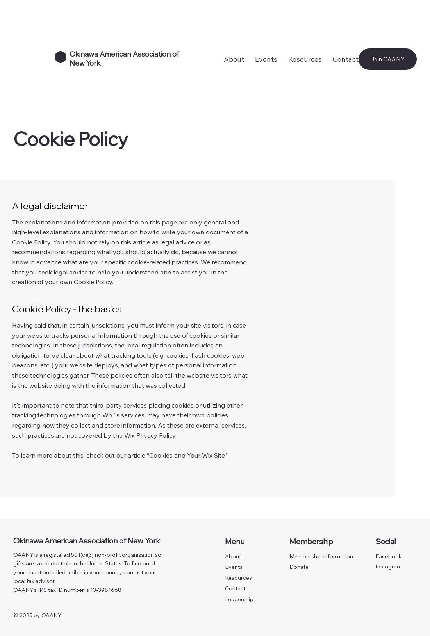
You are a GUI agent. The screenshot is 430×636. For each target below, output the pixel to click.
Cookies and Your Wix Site (187, 455)
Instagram (389, 566)
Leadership (239, 599)
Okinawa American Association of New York (86, 540)
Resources (238, 577)
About (233, 556)
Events (234, 566)
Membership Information (321, 556)
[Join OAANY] (388, 59)
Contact (235, 588)
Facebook (388, 556)
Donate (299, 566)
